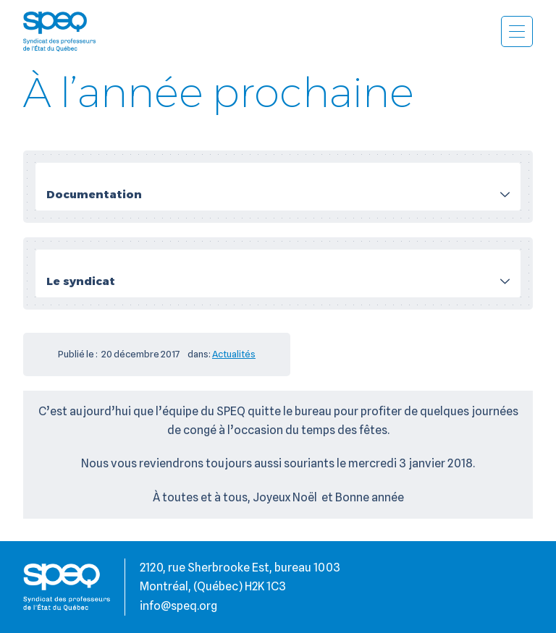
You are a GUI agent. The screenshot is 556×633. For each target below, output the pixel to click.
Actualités (234, 354)
